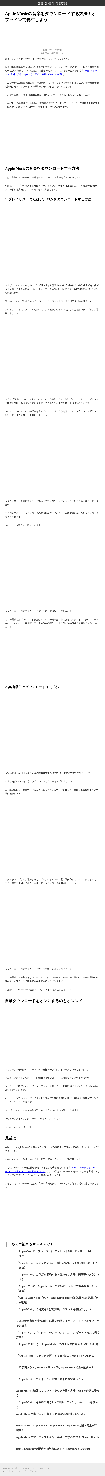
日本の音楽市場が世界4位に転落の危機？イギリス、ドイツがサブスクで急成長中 (57, 1323)
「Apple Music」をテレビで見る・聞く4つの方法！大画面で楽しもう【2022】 (57, 1265)
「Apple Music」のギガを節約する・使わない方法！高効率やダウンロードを (57, 1277)
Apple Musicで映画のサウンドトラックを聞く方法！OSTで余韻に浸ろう (57, 1393)
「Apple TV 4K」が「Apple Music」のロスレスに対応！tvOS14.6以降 (57, 1344)
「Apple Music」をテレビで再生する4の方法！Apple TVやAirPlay (55, 1355)
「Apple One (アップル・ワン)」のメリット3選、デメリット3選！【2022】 (55, 1254)
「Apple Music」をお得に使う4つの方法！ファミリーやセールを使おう (57, 1405)
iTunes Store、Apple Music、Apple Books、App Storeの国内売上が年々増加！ (58, 1428)
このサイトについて (18, 1471)
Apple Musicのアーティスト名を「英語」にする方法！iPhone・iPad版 (57, 1437)
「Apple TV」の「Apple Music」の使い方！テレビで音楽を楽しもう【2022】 (56, 1288)
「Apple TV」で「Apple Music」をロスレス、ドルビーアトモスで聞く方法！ (58, 1335)
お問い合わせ (33, 1471)
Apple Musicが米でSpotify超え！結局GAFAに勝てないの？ (51, 1413)
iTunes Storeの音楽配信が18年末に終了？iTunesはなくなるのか (53, 1448)
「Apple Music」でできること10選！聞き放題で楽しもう (49, 1379)
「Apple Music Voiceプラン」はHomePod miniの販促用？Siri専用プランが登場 (57, 1300)
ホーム (5, 1471)
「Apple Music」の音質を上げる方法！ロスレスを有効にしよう (53, 1309)
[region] (52, 135)
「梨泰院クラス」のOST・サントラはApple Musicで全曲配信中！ (55, 1367)
